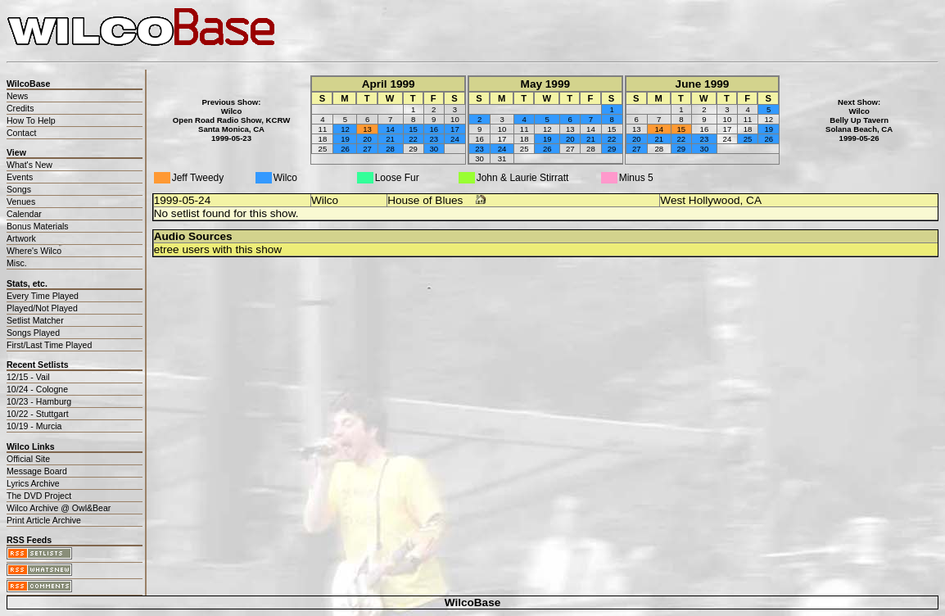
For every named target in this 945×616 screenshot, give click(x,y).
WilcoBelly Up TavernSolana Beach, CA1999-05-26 (859, 124)
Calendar (24, 214)
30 (433, 148)
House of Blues (425, 200)
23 (433, 138)
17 (454, 129)
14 (390, 129)
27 (367, 148)
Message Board (37, 471)
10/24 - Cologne (37, 389)
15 (413, 129)
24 (454, 138)
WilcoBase (473, 602)
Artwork (21, 238)
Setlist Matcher (35, 320)
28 (390, 148)
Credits (20, 108)
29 (612, 148)
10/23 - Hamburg (39, 401)
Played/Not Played (42, 308)
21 (390, 138)
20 (367, 138)
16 (433, 129)
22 (413, 138)
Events (20, 177)
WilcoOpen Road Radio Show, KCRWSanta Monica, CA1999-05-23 (231, 124)
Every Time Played (43, 296)
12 (345, 129)
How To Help (31, 120)
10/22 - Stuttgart (38, 414)
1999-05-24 (182, 200)
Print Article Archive (44, 520)
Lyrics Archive (33, 483)
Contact (21, 133)
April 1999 (388, 84)
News (17, 96)
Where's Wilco (34, 251)
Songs (19, 189)
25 (748, 138)
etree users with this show (218, 249)
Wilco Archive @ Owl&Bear (59, 508)
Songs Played (33, 332)
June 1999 (703, 84)
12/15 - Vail (28, 377)
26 (345, 148)
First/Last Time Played (49, 345)
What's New (29, 165)
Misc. (17, 263)
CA (754, 200)
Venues (21, 201)
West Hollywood (699, 200)
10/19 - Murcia (34, 426)
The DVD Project (39, 495)
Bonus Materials (38, 226)
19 (345, 138)
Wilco (324, 200)
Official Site (28, 459)
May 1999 (545, 84)
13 (367, 129)
